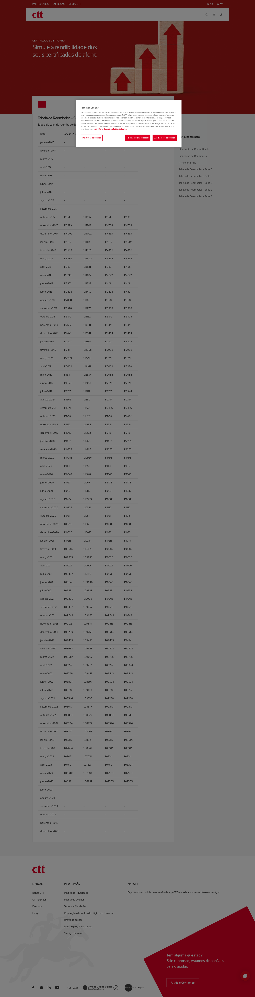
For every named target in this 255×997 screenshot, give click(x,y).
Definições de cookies (91, 138)
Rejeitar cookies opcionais (138, 138)
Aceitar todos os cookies (164, 138)
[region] (128, 123)
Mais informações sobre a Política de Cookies (110, 129)
